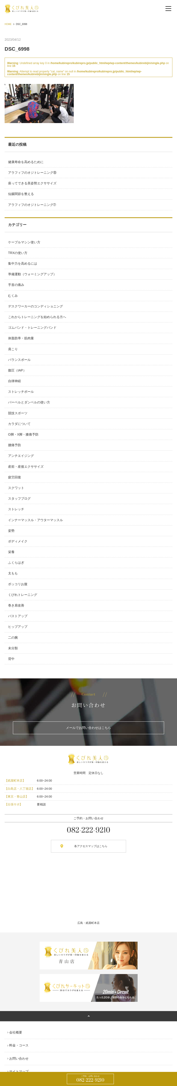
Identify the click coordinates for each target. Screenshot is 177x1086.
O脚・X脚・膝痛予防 (23, 434)
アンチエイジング (21, 456)
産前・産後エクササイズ (26, 466)
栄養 (11, 552)
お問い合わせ (19, 1058)
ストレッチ (16, 509)
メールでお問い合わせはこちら (88, 728)
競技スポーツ (17, 413)
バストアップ (17, 616)
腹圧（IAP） (17, 370)
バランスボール (19, 360)
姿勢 (11, 530)
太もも (13, 573)
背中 (11, 659)
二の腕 (13, 637)
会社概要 (15, 1032)
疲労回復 (14, 477)
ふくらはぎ (16, 562)
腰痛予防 (14, 445)
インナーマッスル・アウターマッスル (35, 520)
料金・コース (19, 1045)
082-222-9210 (90, 1079)
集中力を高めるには (22, 263)
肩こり (13, 349)
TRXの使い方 (17, 253)
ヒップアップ (17, 626)
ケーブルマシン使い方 (24, 242)
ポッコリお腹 (17, 584)
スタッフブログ (19, 498)
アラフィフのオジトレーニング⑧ (32, 172)
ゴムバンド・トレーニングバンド (32, 327)
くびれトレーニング (22, 595)
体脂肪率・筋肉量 (21, 338)
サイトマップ (19, 1071)
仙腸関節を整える (21, 194)
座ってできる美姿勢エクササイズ (32, 183)
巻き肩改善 (16, 605)
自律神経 (14, 381)
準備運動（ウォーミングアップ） (32, 274)
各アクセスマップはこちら (90, 846)
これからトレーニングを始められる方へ (37, 317)
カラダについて (19, 424)
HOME (8, 24)
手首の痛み (16, 285)
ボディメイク (17, 541)
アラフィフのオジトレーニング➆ (32, 205)
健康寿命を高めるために (26, 162)
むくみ (13, 295)
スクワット (16, 488)
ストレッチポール (21, 391)
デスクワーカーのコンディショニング (35, 306)
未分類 (13, 648)
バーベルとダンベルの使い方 (29, 402)
